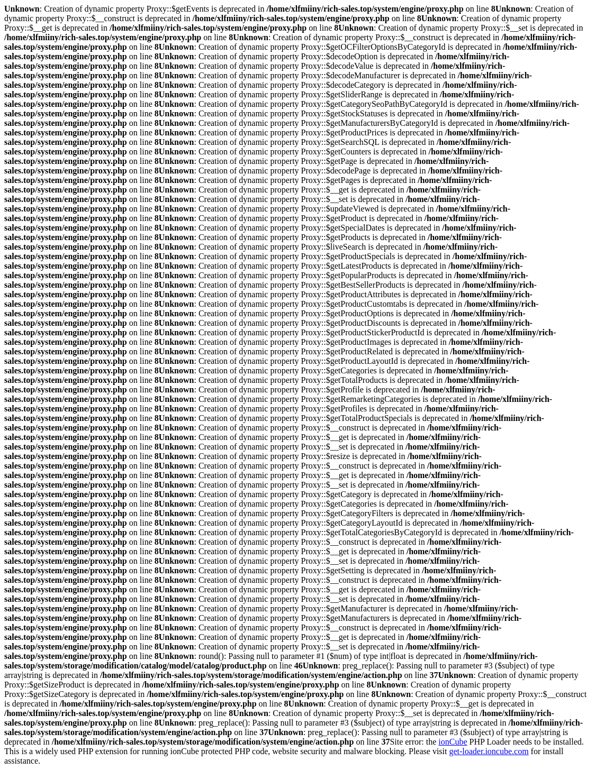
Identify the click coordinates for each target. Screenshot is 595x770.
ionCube (452, 741)
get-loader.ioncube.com (488, 751)
